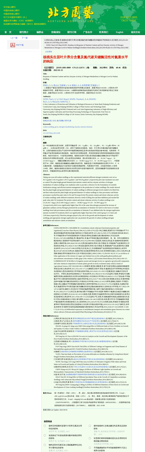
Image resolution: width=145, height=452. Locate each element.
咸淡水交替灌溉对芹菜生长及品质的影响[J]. (89, 359)
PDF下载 (20, 45)
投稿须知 (55, 32)
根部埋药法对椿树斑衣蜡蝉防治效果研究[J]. (77, 352)
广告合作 (87, 32)
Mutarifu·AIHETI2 (60, 102)
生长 (54, 121)
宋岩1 (45, 85)
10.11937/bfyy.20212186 (51, 133)
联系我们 (103, 32)
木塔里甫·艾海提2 (89, 85)
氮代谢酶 (60, 121)
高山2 (55, 85)
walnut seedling (48, 127)
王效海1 (62, 85)
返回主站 (135, 32)
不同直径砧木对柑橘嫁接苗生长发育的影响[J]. (91, 382)
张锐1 (74, 85)
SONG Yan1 (48, 99)
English (119, 32)
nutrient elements (86, 127)
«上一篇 (13, 38)
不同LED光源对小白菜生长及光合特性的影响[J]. (91, 367)
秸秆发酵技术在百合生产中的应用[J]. (87, 321)
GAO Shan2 (63, 99)
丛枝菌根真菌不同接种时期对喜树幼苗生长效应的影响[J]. (87, 374)
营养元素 (67, 121)
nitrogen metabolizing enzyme (69, 127)
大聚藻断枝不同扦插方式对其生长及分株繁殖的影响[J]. (91, 341)
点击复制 (48, 52)
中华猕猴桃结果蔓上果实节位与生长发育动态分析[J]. (94, 331)
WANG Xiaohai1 (77, 99)
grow (56, 127)
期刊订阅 (71, 32)
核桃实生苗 (47, 121)
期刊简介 (23, 32)
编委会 (40, 32)
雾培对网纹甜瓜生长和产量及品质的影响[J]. (89, 318)
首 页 (8, 32)
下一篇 (25, 38)
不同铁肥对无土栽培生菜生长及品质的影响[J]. (89, 324)
